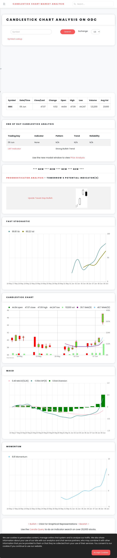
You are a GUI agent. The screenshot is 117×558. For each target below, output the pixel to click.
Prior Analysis (77, 157)
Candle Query (36, 529)
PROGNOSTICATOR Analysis (25, 177)
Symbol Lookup (15, 39)
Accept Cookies (101, 552)
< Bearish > (83, 524)
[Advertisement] (58, 71)
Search (67, 31)
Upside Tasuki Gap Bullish (40, 198)
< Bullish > (33, 524)
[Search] (31, 31)
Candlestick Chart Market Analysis (38, 4)
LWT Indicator (14, 148)
